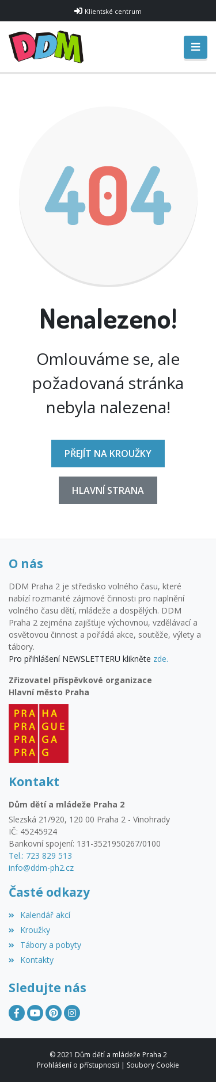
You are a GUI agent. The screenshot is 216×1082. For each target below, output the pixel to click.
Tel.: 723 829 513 (40, 855)
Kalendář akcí (39, 914)
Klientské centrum (113, 11)
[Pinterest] (54, 1013)
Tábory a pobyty (45, 944)
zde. (160, 658)
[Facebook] (17, 1013)
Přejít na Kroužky (108, 453)
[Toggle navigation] (195, 47)
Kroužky (29, 929)
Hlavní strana (108, 490)
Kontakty (31, 959)
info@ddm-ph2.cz (41, 867)
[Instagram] (72, 1013)
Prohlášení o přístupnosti (78, 1065)
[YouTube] (35, 1013)
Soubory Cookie (153, 1065)
